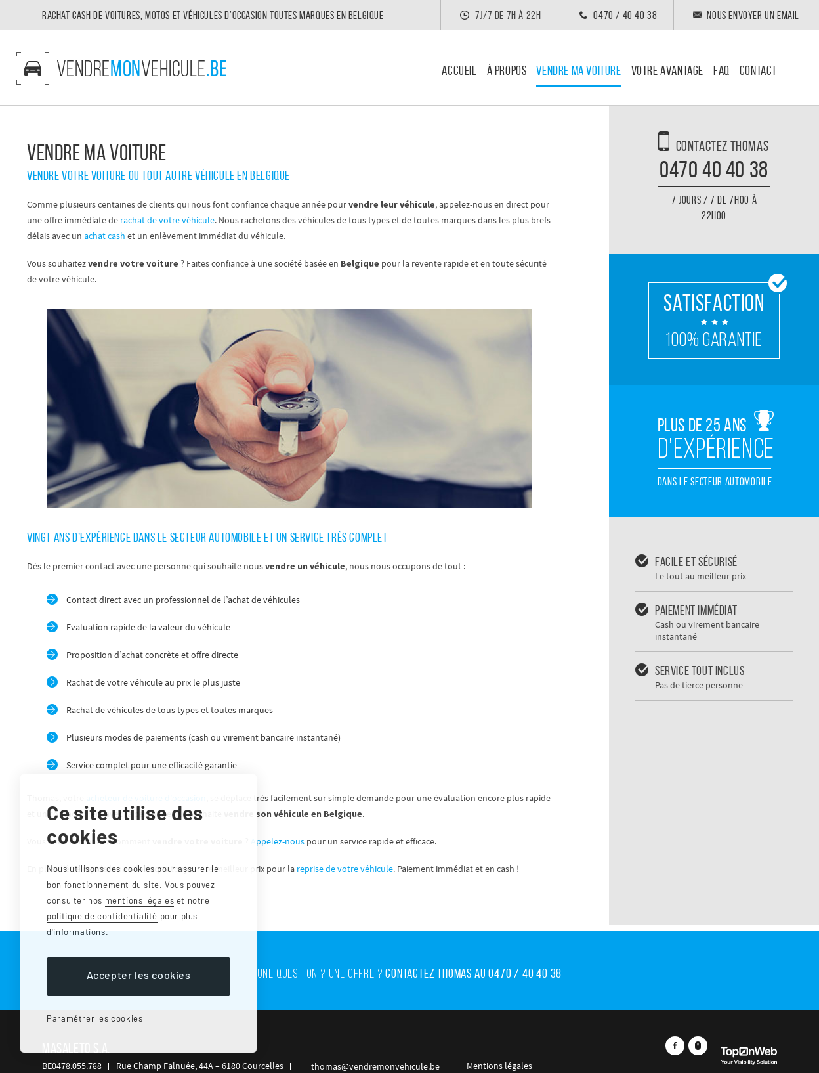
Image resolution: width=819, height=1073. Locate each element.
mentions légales (140, 900)
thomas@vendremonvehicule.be (362, 1037)
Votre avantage (667, 70)
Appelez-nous (277, 841)
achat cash (104, 236)
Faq (721, 70)
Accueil (459, 70)
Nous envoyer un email (753, 15)
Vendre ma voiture (578, 70)
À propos (507, 70)
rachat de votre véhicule (167, 220)
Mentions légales (474, 1037)
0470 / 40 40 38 (622, 15)
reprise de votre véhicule (345, 869)
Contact (758, 70)
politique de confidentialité (102, 916)
